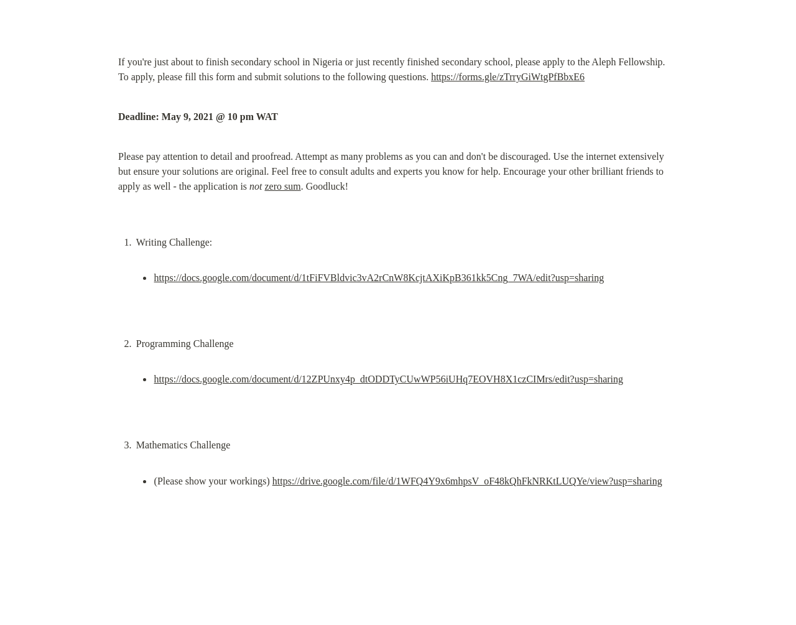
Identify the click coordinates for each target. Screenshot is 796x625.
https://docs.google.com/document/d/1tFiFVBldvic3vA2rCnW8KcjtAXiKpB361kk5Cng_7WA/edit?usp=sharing (379, 277)
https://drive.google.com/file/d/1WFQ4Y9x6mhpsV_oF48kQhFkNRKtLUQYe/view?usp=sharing (467, 481)
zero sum (283, 186)
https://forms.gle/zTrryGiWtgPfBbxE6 (508, 77)
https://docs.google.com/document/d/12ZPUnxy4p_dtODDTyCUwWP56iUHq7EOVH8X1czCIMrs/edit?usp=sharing (389, 379)
